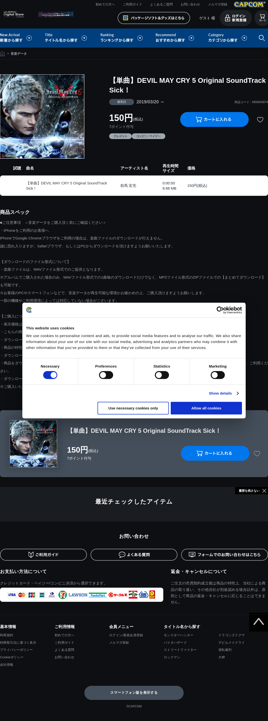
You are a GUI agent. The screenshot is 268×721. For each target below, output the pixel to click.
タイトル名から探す (66, 38)
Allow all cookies (206, 408)
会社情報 (6, 664)
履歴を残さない (249, 490)
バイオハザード (175, 642)
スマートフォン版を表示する (134, 692)
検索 (261, 38)
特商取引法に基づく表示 (18, 642)
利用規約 (6, 635)
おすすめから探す (175, 38)
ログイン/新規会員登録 (126, 635)
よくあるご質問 (161, 4)
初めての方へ (105, 4)
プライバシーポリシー (16, 650)
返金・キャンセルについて (199, 571)
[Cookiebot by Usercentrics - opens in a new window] (220, 310)
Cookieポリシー (12, 657)
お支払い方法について (23, 571)
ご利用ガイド (132, 4)
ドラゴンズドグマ (231, 635)
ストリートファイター (180, 650)
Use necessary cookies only (133, 408)
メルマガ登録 (217, 4)
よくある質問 (64, 650)
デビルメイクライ (231, 642)
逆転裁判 (225, 650)
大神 (221, 657)
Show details (220, 393)
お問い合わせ (190, 4)
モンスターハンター (178, 635)
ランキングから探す (122, 38)
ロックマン (172, 657)
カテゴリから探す (227, 38)
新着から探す (19, 38)
